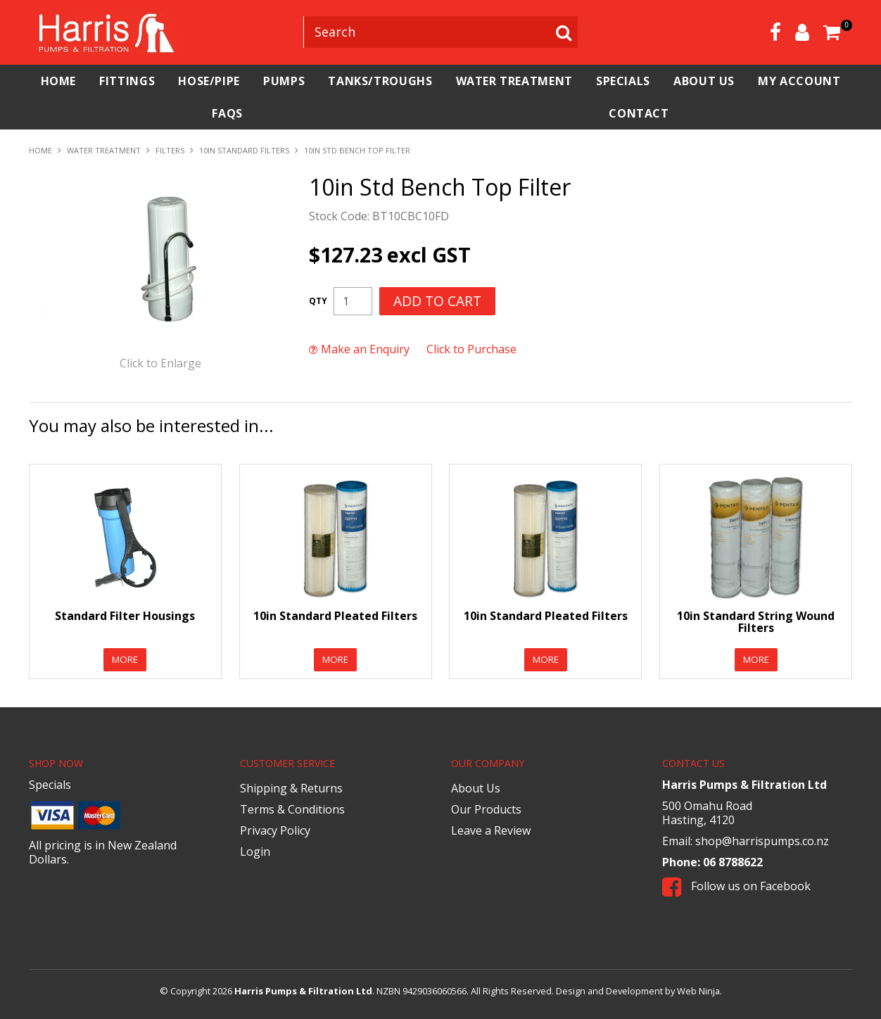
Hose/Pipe (241, 81)
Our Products (486, 809)
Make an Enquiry (365, 349)
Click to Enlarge (160, 363)
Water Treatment (586, 81)
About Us (803, 81)
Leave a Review (491, 830)
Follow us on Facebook (736, 886)
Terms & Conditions (292, 809)
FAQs (452, 113)
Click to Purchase (471, 349)
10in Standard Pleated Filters (335, 615)
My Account (179, 113)
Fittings (146, 81)
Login (255, 851)
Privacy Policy (275, 830)
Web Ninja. (699, 991)
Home (64, 81)
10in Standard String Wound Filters (756, 621)
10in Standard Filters (244, 150)
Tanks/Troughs (438, 81)
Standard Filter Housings (125, 615)
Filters (170, 150)
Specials (709, 81)
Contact (713, 113)
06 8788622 (733, 862)
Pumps (328, 81)
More (124, 659)
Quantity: (318, 301)
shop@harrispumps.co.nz (762, 841)
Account (802, 32)
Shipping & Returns (291, 788)
